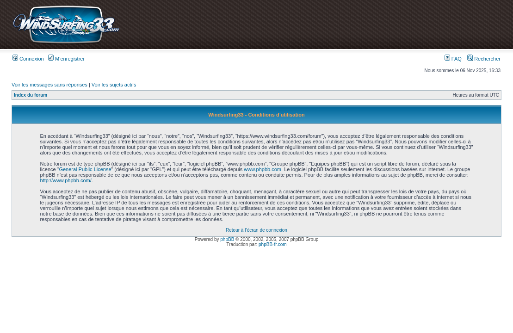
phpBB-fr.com (273, 244)
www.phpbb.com (262, 169)
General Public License (85, 169)
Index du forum (30, 95)
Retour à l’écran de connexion (256, 230)
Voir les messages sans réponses (49, 84)
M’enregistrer (66, 59)
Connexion (28, 59)
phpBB (227, 239)
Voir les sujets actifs (114, 84)
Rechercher (484, 59)
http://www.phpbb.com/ (65, 180)
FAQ (453, 59)
